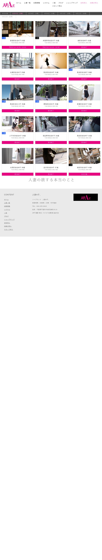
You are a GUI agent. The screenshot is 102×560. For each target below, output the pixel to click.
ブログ (60, 3)
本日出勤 (5, 13)
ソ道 (54, 3)
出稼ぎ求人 (94, 3)
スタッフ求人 (57, 6)
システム (46, 3)
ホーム (18, 3)
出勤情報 (37, 3)
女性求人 (84, 3)
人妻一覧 (27, 3)
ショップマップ (72, 3)
